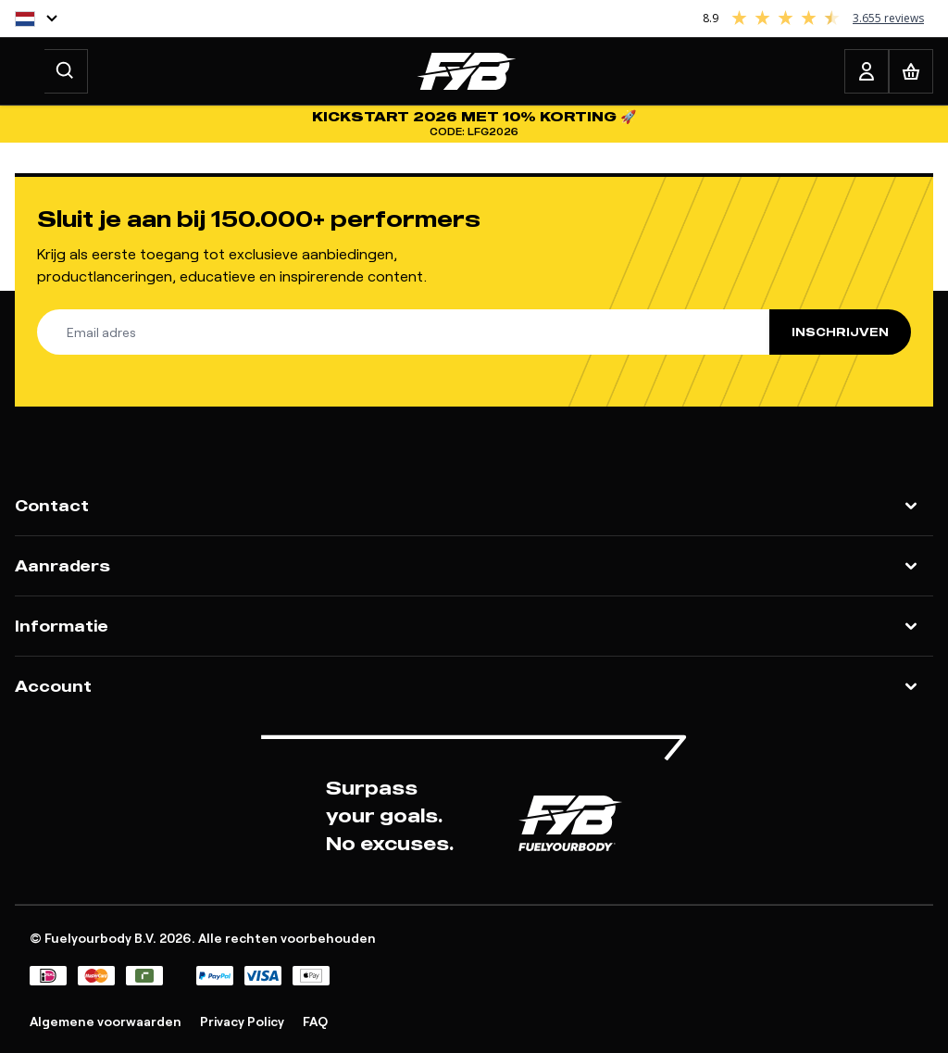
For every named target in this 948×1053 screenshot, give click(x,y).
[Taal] (36, 18)
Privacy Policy (242, 1021)
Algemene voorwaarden (105, 1021)
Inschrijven (840, 332)
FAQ (315, 1021)
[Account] (866, 71)
